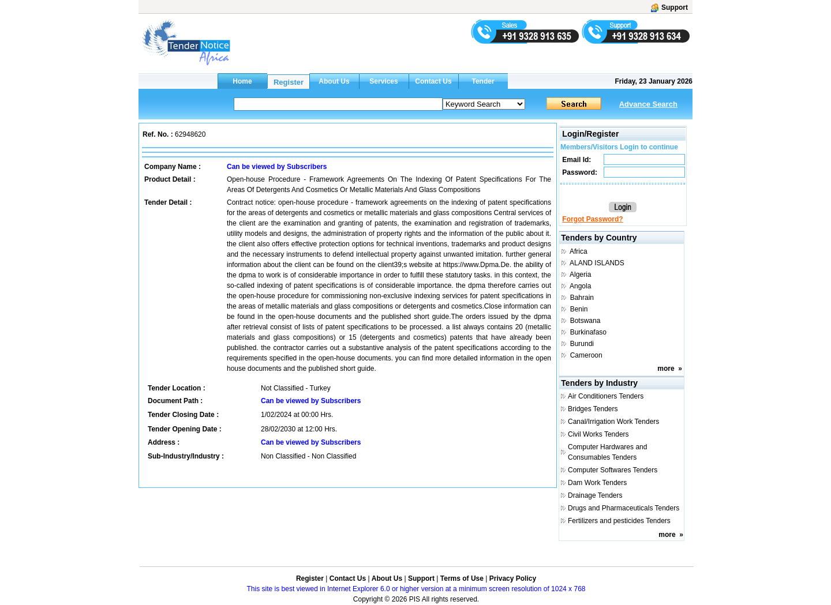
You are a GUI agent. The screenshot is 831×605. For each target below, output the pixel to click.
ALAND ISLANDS (597, 263)
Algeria (580, 274)
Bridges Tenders (593, 409)
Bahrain (582, 298)
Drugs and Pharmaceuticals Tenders (623, 508)
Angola (580, 286)
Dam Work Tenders (597, 483)
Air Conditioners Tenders (605, 396)
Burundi (582, 344)
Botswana (585, 321)
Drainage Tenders (595, 495)
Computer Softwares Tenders (612, 470)
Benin (579, 309)
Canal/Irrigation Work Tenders (613, 422)
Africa (578, 251)
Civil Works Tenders (598, 434)
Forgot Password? (592, 219)
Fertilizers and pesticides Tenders (619, 521)
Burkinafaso (588, 332)
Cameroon (586, 355)
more (665, 368)
